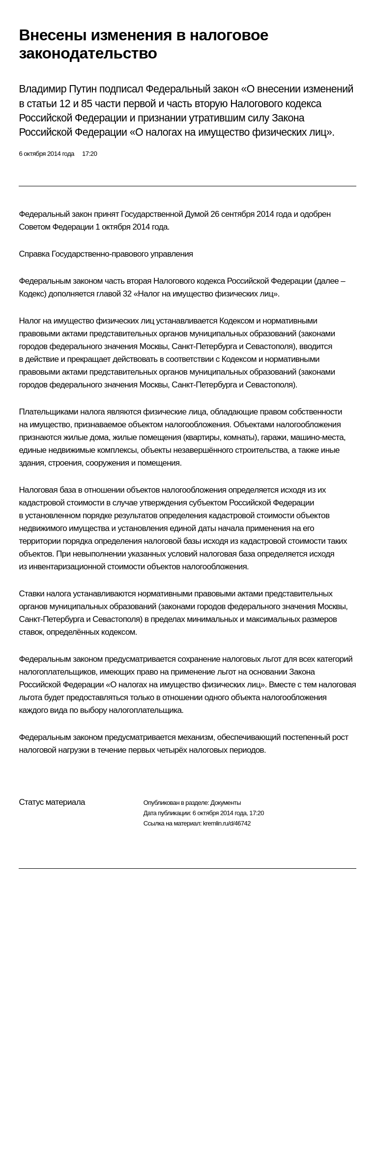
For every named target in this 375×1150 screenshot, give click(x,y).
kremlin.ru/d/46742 (227, 823)
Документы (225, 802)
